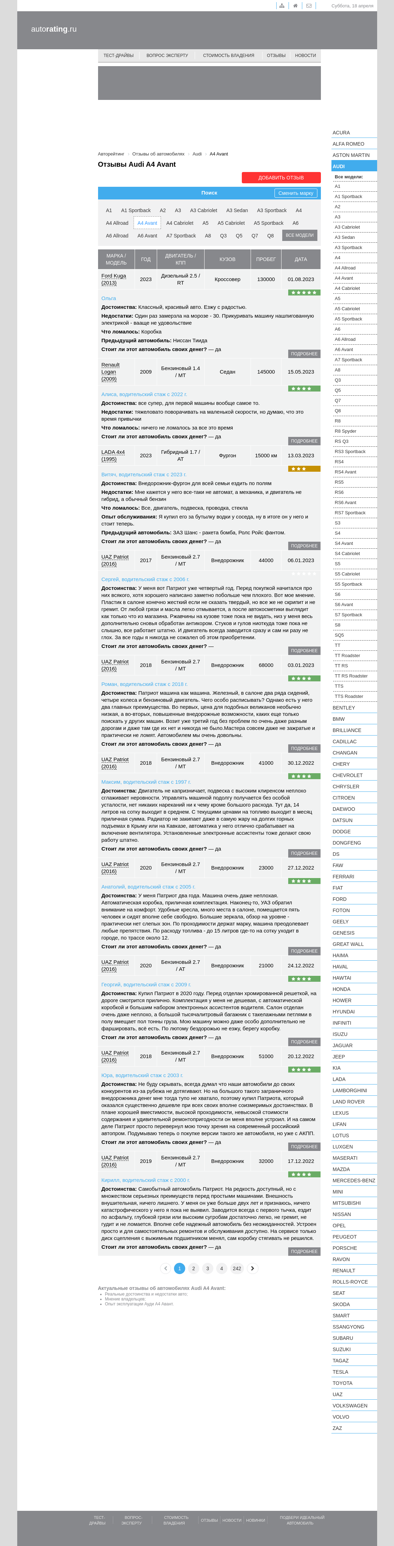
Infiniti (342, 1023)
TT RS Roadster (351, 676)
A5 (205, 223)
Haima (340, 955)
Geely (341, 921)
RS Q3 (342, 441)
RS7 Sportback (350, 512)
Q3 (223, 235)
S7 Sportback (348, 614)
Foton (341, 910)
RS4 (339, 461)
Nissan (342, 1214)
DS (336, 854)
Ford (340, 899)
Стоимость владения (228, 55)
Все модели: (349, 176)
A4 (299, 210)
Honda (342, 989)
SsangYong (348, 1327)
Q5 (239, 235)
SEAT (339, 1293)
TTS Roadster (349, 696)
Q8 (270, 235)
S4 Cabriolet (347, 553)
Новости (305, 55)
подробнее (304, 353)
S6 (338, 594)
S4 (338, 533)
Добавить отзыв (281, 177)
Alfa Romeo (348, 144)
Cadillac (345, 741)
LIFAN (340, 1124)
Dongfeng (347, 843)
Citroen (344, 798)
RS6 (339, 492)
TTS (339, 686)
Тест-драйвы (119, 55)
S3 (338, 523)
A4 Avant (147, 223)
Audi (339, 166)
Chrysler (346, 786)
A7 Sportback (181, 235)
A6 (295, 223)
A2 (163, 210)
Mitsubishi (347, 1203)
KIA (337, 1068)
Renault (344, 1270)
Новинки (255, 1520)
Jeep (339, 1057)
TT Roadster (347, 655)
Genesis (344, 933)
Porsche (345, 1248)
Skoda (341, 1304)
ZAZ (337, 1428)
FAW (338, 865)
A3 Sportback (271, 210)
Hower (342, 1000)
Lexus (341, 1113)
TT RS (341, 665)
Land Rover (349, 1102)
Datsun (343, 820)
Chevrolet (348, 775)
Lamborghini (350, 1090)
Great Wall (348, 944)
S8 (338, 625)
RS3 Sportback (350, 451)
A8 (208, 235)
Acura (341, 132)
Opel (339, 1225)
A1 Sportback (136, 210)
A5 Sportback (268, 223)
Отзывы (276, 55)
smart (341, 1315)
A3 (178, 210)
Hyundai (344, 1011)
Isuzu (340, 1034)
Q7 (255, 235)
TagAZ (341, 1360)
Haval (340, 966)
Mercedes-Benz (354, 1180)
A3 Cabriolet (203, 210)
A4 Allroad (117, 223)
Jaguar (343, 1045)
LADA (339, 1079)
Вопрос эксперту (167, 55)
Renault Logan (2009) (111, 372)
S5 (338, 563)
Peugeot (345, 1237)
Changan (345, 753)
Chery (341, 764)
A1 (109, 210)
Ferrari (343, 876)
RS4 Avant (345, 472)
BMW (339, 719)
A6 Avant (147, 235)
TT (338, 645)
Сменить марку (295, 193)
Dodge (342, 831)
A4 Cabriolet (179, 223)
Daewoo (344, 809)
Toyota (343, 1383)
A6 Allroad (117, 235)
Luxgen (343, 1147)
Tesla (340, 1372)
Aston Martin (351, 155)
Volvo (341, 1417)
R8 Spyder (345, 431)
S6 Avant (344, 604)
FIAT (338, 888)
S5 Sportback (348, 584)
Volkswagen (350, 1405)
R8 (338, 421)
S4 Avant (344, 543)
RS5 (339, 482)
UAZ (338, 1394)
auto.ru (54, 29)
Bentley (344, 708)
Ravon (341, 1259)
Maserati (345, 1158)
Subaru (343, 1338)
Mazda (341, 1169)
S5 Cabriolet (347, 574)
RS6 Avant (345, 502)
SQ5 (339, 635)
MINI (338, 1192)
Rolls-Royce (350, 1282)
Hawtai (342, 978)
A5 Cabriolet (231, 223)
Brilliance (347, 730)
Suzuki (342, 1349)
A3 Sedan (237, 210)
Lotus (341, 1135)
